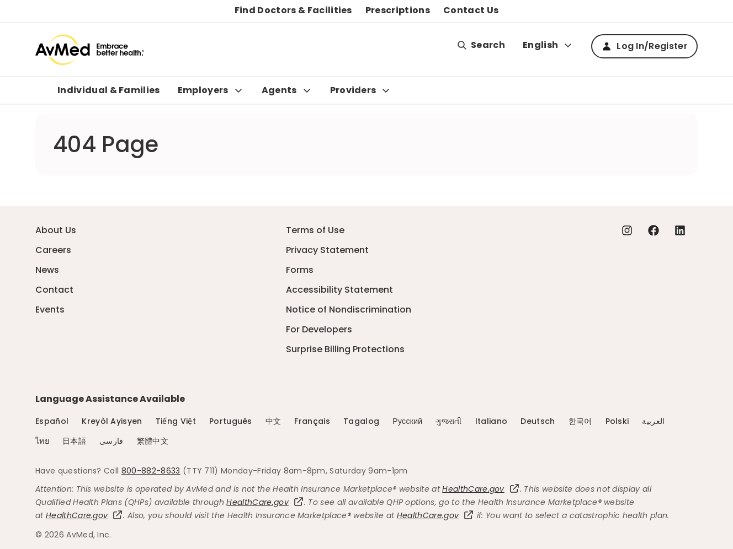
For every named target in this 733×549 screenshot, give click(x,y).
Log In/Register (644, 46)
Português (230, 421)
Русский (407, 421)
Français (312, 421)
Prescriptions (397, 10)
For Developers (319, 329)
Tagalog (361, 421)
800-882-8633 (150, 470)
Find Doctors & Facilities (293, 10)
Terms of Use (315, 230)
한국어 (580, 421)
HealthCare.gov (480, 488)
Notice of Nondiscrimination (348, 309)
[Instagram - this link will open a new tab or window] (627, 230)
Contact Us (470, 10)
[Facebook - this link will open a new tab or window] (653, 230)
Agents (279, 90)
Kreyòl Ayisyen (112, 421)
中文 (273, 421)
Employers (203, 90)
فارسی (111, 440)
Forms (300, 269)
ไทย (42, 440)
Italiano (491, 421)
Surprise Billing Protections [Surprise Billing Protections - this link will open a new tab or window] (345, 349)
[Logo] (89, 49)
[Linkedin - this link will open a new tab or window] (680, 230)
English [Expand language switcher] (548, 45)
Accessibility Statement (339, 289)
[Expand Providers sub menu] (385, 90)
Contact (54, 289)
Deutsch (537, 421)
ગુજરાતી (448, 421)
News (47, 269)
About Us (55, 230)
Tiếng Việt (176, 421)
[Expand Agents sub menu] (306, 90)
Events (50, 309)
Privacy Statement (327, 250)
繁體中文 (152, 440)
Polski (617, 421)
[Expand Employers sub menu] (238, 90)
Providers (353, 90)
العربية (653, 421)
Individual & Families (108, 90)
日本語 (74, 440)
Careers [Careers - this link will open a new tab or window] (53, 250)
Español (51, 421)
